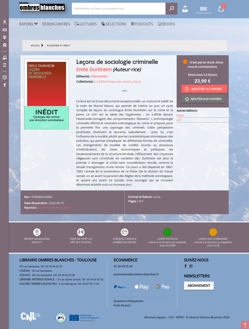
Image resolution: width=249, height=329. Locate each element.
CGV (171, 317)
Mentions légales (155, 317)
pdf (179, 120)
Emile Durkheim (94, 69)
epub (180, 115)
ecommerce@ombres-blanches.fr (136, 274)
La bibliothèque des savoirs (113, 81)
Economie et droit (50, 207)
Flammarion (99, 76)
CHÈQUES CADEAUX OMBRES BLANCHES (124, 239)
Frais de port (122, 305)
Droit (67, 207)
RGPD (179, 317)
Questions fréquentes (128, 301)
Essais (137, 81)
